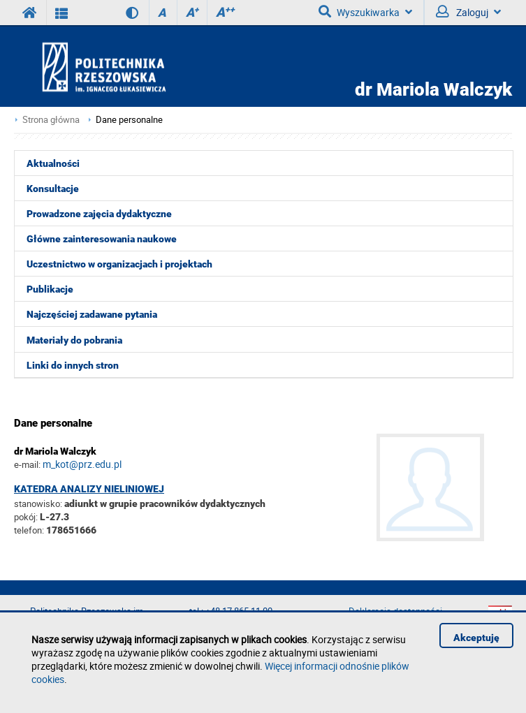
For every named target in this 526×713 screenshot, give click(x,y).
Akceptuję (476, 637)
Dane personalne (129, 120)
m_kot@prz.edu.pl (82, 464)
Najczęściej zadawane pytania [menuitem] (92, 314)
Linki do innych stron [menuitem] (73, 365)
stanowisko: (38, 503)
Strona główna (51, 120)
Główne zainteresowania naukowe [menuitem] (102, 238)
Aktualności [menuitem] (53, 163)
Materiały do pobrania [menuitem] (74, 340)
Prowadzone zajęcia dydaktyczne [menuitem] (99, 213)
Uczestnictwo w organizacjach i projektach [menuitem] (119, 264)
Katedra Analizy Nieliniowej (89, 488)
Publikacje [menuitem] (50, 289)
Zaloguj (468, 12)
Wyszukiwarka (365, 12)
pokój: (27, 516)
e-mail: (27, 464)
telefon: (29, 530)
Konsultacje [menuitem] (53, 188)
